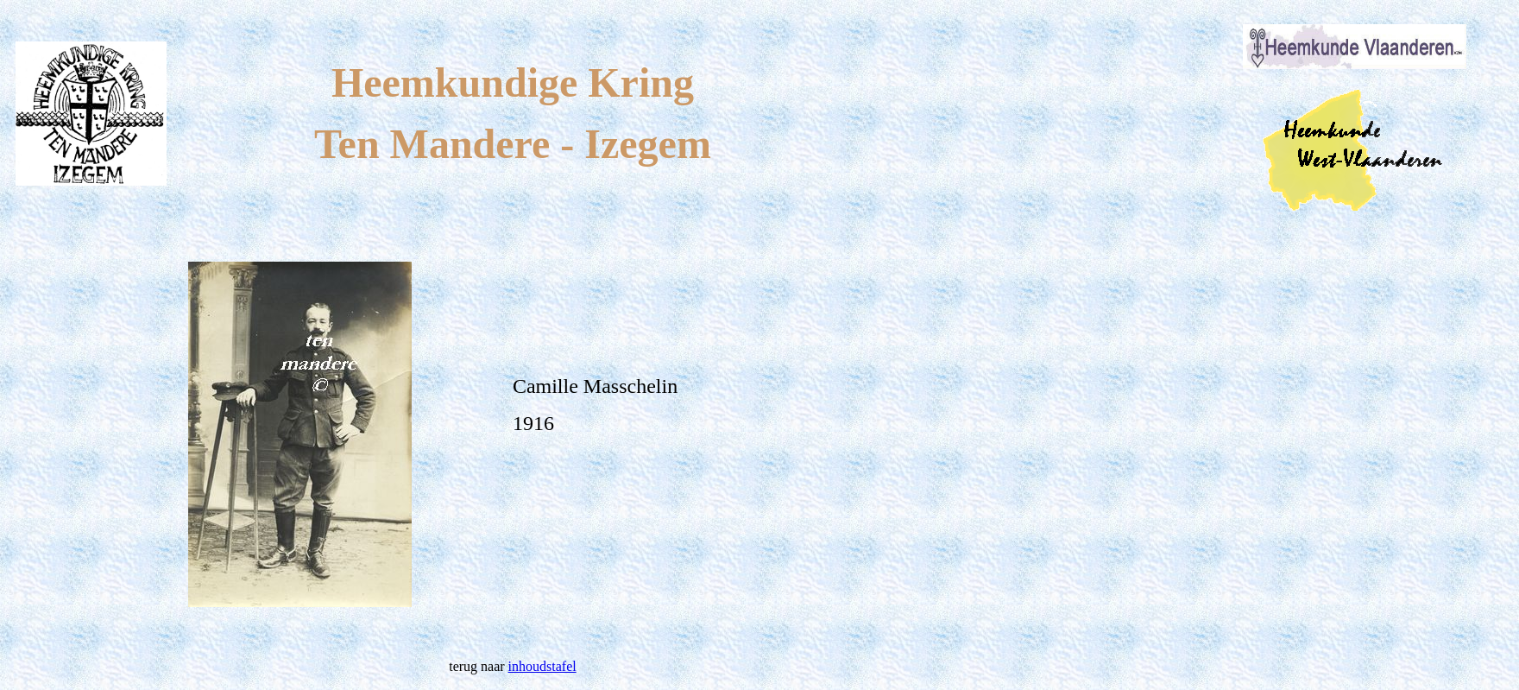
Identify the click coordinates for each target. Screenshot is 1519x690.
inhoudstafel (542, 666)
